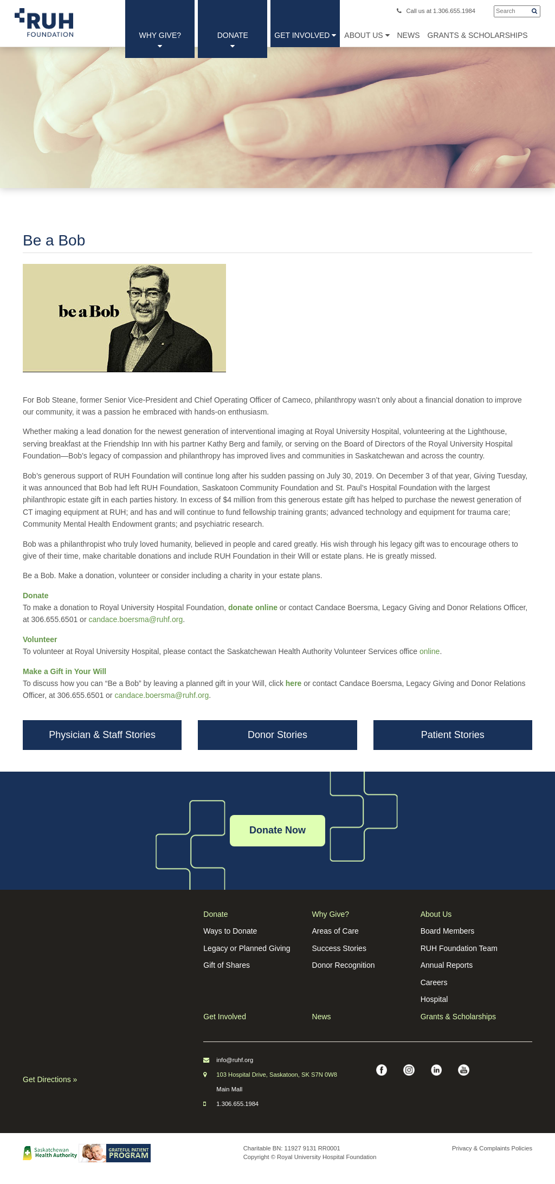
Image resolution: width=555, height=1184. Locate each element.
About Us (366, 35)
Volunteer (40, 639)
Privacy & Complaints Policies (492, 1148)
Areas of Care (335, 931)
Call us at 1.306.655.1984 (436, 11)
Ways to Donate (230, 931)
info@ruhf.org (234, 1060)
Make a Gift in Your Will (64, 671)
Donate (232, 40)
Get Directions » (50, 1079)
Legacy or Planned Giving (246, 948)
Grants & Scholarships (458, 1016)
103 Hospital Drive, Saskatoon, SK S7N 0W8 (276, 1074)
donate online (253, 607)
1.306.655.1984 (237, 1104)
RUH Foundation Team (459, 948)
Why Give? (160, 40)
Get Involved (305, 35)
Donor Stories (277, 734)
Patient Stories (453, 734)
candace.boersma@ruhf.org (135, 619)
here (294, 683)
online (430, 651)
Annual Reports (447, 965)
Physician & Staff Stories (102, 734)
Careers (434, 982)
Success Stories (339, 948)
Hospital (434, 999)
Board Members (448, 931)
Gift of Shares (226, 965)
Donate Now (277, 830)
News (321, 1016)
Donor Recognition (343, 965)
